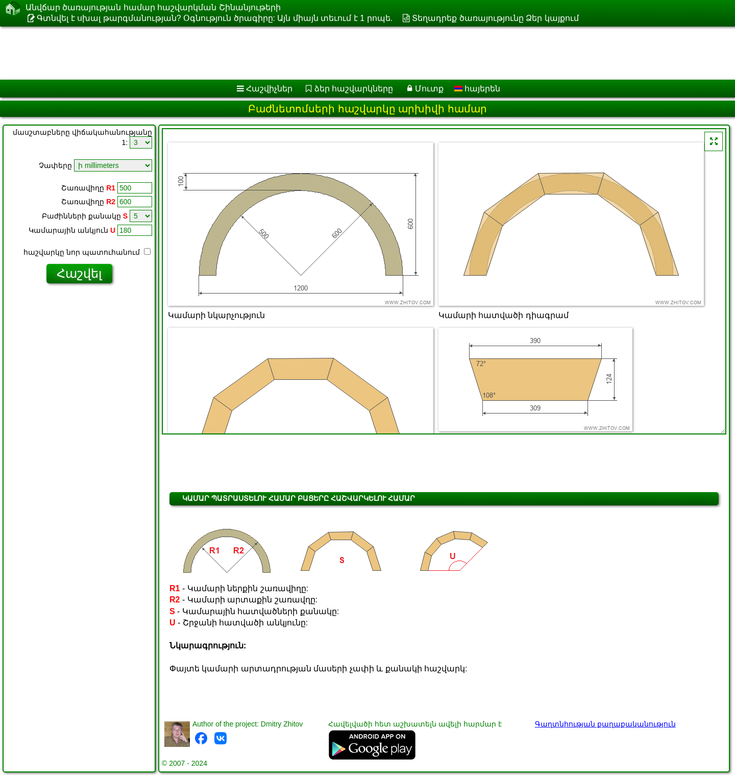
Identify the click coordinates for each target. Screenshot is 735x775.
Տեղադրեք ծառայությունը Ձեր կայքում (495, 18)
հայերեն (477, 88)
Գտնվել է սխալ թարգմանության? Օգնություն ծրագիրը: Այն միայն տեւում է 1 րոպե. (215, 18)
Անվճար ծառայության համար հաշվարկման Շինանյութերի (153, 7)
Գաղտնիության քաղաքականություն (605, 724)
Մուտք (429, 88)
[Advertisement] (310, 53)
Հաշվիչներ (269, 88)
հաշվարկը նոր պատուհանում (87, 252)
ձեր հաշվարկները (353, 88)
